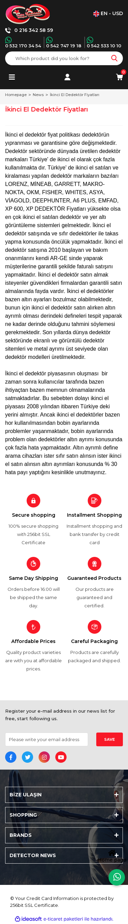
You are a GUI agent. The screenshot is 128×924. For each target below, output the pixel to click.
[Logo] (28, 13)
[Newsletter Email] (46, 739)
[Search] (64, 58)
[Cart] (119, 77)
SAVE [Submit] (109, 739)
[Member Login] (67, 77)
